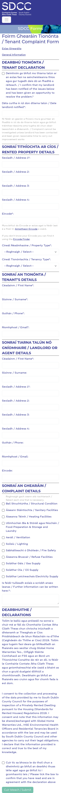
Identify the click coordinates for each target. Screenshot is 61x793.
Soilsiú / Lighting (17, 544)
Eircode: (7, 470)
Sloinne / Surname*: (15, 299)
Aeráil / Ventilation (18, 537)
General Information (14, 55)
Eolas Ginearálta (11, 48)
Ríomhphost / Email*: (15, 327)
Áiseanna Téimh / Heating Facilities (28, 516)
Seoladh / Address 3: (15, 186)
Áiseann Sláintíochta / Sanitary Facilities (32, 510)
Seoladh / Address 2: (15, 172)
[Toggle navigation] (6, 19)
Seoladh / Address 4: (16, 200)
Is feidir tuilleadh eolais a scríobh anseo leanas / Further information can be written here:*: (30, 587)
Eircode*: (8, 214)
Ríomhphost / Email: (15, 457)
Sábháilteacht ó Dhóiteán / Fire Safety (31, 550)
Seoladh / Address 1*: (16, 158)
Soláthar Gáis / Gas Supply (23, 563)
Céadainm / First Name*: (18, 285)
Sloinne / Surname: (14, 373)
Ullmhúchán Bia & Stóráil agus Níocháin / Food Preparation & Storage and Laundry (32, 527)
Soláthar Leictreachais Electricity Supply (32, 576)
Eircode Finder (21, 239)
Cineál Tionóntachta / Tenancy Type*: (26, 259)
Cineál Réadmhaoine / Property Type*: (27, 245)
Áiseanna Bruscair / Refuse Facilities (29, 557)
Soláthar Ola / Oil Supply (22, 570)
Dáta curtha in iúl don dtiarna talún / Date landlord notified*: (29, 105)
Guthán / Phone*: (13, 313)
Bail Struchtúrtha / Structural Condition (31, 503)
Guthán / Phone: (13, 443)
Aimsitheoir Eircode (26, 229)
